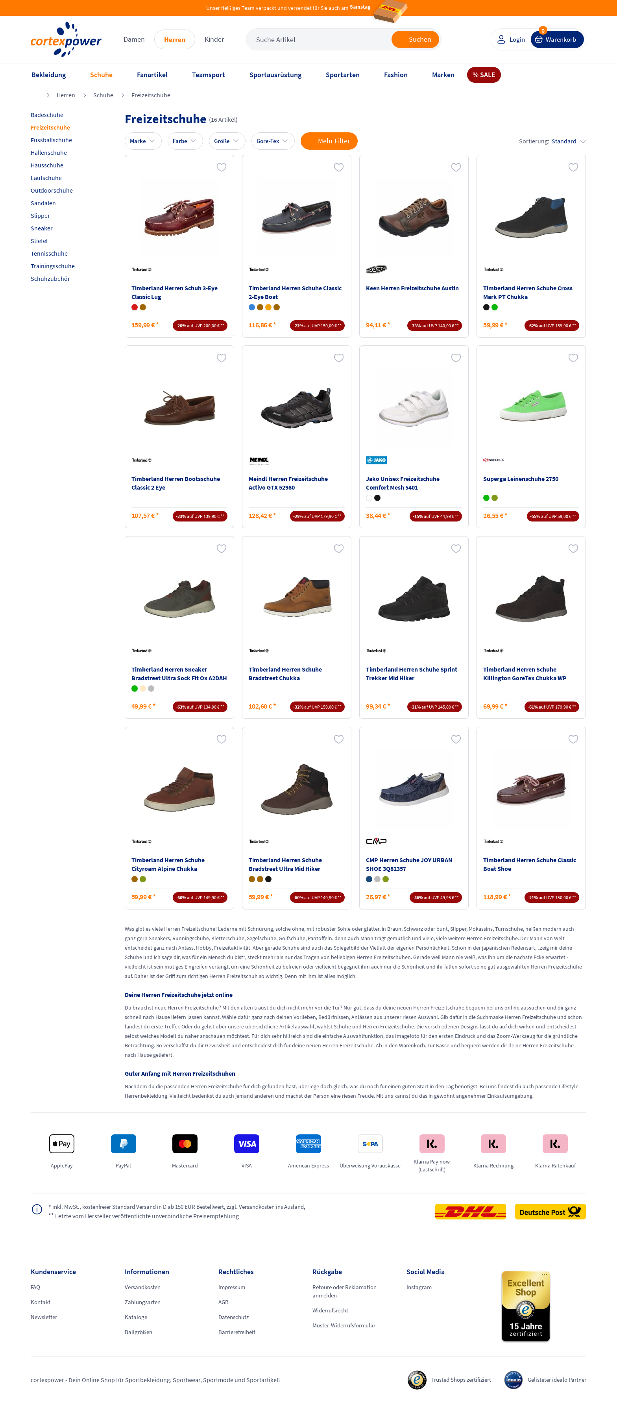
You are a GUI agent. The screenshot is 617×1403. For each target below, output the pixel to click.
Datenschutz (234, 1317)
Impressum (233, 1287)
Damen (134, 39)
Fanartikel (152, 74)
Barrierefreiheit (238, 1332)
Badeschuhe (47, 115)
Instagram (419, 1287)
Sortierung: (552, 141)
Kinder (214, 39)
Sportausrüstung (275, 74)
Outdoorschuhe (52, 190)
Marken (443, 74)
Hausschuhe (47, 165)
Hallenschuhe (49, 152)
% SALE (484, 74)
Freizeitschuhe (150, 95)
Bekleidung (48, 74)
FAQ (36, 1287)
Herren (174, 39)
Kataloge (136, 1317)
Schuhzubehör (50, 278)
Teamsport (208, 74)
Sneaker (42, 228)
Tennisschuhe (49, 253)
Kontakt (41, 1302)
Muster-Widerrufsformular (347, 1326)
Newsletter (45, 1317)
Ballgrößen (139, 1332)
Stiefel (39, 241)
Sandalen (43, 203)
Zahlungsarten (144, 1302)
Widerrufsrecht (332, 1311)
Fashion (396, 74)
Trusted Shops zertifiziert (452, 1380)
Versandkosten (144, 1287)
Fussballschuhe (51, 140)
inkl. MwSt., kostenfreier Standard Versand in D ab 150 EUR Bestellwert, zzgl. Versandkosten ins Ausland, (187, 1207)
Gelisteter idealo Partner (554, 1380)
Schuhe (101, 74)
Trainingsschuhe (53, 266)
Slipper (40, 215)
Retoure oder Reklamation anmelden (347, 1291)
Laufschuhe (46, 178)
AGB (223, 1302)
